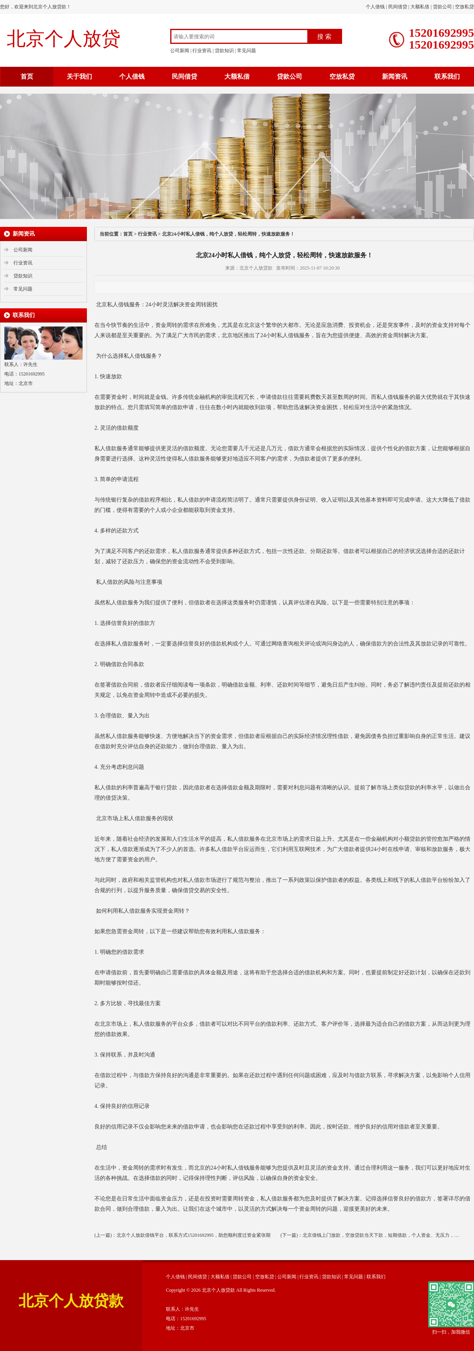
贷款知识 (224, 50)
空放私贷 (464, 6)
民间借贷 (397, 6)
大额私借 (419, 6)
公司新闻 (179, 50)
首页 (27, 76)
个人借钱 (375, 6)
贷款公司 (442, 6)
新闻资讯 (394, 76)
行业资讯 (201, 50)
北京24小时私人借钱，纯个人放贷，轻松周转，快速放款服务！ (228, 234)
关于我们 (79, 76)
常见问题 (246, 50)
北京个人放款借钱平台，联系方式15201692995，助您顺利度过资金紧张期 (194, 1235)
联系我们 (447, 76)
